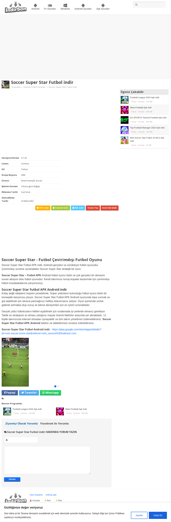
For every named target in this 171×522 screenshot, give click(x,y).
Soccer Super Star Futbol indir (42, 82)
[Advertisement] (30, 46)
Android (35, 8)
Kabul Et (158, 515)
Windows (65, 8)
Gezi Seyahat (36, 499)
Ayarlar (139, 515)
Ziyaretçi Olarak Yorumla (21, 423)
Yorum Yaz (92, 208)
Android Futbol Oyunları (34, 87)
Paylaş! (10, 392)
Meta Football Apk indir (76, 409)
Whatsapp (52, 392)
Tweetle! (30, 392)
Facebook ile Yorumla (54, 423)
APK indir (44, 208)
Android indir (61, 208)
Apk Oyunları (103, 8)
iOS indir (79, 208)
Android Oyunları (83, 8)
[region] (85, 512)
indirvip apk (51, 499)
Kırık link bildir (109, 208)
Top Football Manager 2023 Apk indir (147, 127)
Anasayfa (16, 87)
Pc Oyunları (50, 8)
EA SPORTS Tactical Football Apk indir (148, 117)
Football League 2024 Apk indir (27, 409)
